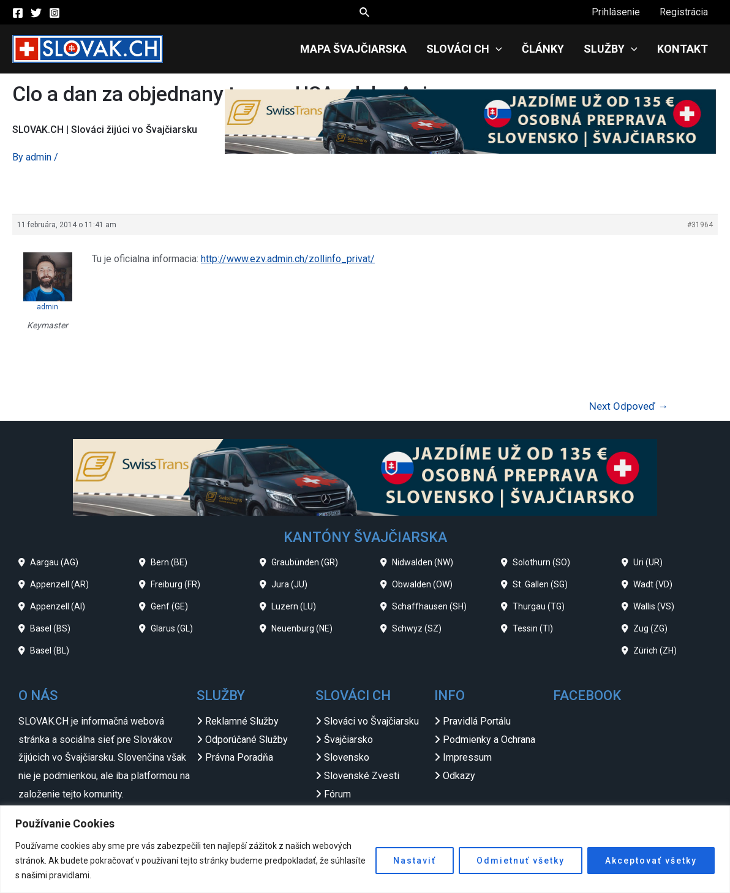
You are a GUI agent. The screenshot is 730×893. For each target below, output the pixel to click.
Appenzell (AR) (59, 584)
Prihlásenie (616, 12)
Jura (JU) (289, 584)
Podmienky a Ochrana (489, 739)
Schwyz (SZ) (417, 628)
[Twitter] (36, 12)
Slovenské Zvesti (361, 776)
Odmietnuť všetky (520, 860)
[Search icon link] (365, 12)
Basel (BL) (49, 650)
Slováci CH (464, 48)
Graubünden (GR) (304, 562)
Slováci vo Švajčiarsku (371, 721)
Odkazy (459, 776)
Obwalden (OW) (422, 584)
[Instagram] (54, 12)
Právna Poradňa (239, 757)
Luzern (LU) (293, 606)
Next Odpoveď (628, 406)
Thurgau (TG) (539, 606)
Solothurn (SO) (541, 562)
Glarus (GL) (172, 628)
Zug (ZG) (650, 628)
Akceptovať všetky (651, 860)
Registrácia (684, 12)
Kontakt (682, 48)
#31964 (700, 224)
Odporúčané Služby (246, 739)
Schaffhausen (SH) (429, 606)
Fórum (337, 794)
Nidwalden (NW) (422, 562)
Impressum (467, 757)
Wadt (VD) (652, 584)
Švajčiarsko (348, 739)
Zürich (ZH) (655, 650)
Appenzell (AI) (57, 606)
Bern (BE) (169, 562)
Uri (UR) (648, 562)
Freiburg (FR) (175, 584)
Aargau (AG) (54, 562)
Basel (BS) (50, 628)
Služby (611, 48)
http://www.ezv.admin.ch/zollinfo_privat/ (288, 259)
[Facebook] (17, 12)
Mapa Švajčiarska (353, 48)
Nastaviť (414, 860)
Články (543, 48)
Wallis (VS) (653, 606)
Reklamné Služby (242, 721)
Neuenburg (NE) (302, 628)
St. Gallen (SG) (540, 584)
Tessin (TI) (533, 628)
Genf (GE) (169, 606)
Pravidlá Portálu (477, 721)
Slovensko (346, 757)
